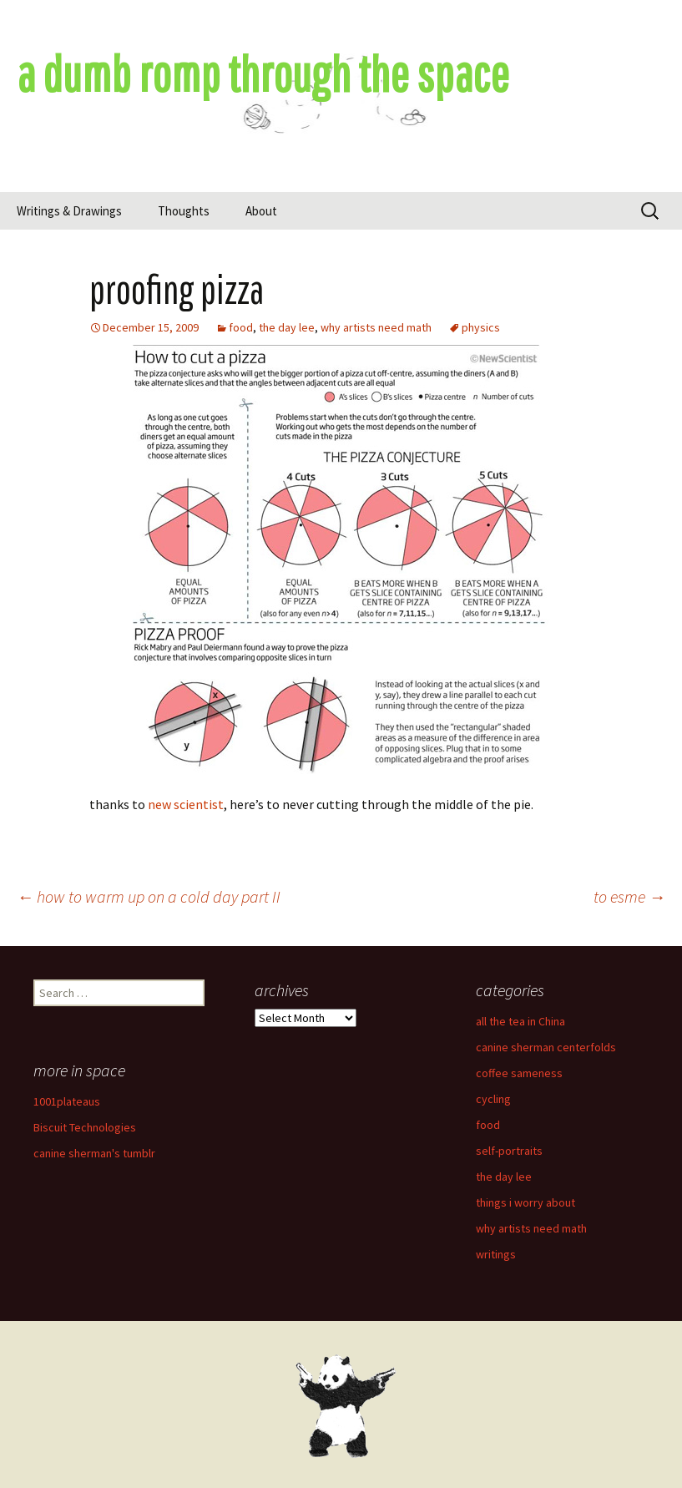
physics (481, 327)
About (261, 211)
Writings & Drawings (69, 211)
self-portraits (509, 1150)
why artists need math (376, 327)
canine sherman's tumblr (94, 1153)
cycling (493, 1098)
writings (496, 1254)
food (241, 327)
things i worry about (525, 1202)
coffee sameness (519, 1073)
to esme (629, 896)
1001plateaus (66, 1101)
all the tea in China (520, 1021)
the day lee (287, 327)
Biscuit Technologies (84, 1127)
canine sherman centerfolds (546, 1047)
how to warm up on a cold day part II (148, 896)
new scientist (186, 804)
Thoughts (184, 211)
